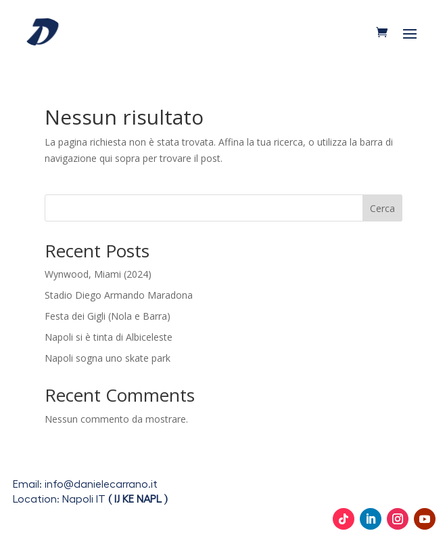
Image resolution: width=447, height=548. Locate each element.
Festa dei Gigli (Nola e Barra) (107, 316)
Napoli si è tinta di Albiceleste (108, 337)
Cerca (382, 208)
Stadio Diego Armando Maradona (119, 295)
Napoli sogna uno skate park (107, 358)
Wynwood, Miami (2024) (98, 274)
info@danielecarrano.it (101, 484)
